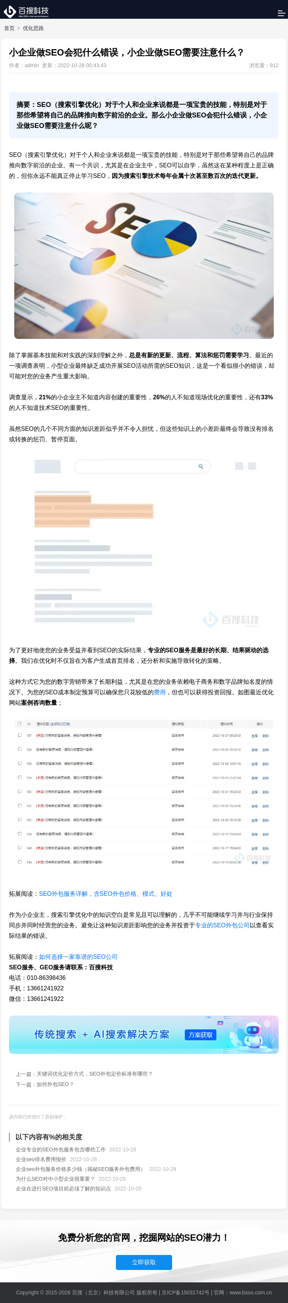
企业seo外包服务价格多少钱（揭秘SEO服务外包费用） (81, 1169)
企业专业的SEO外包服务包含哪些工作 (61, 1150)
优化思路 (33, 28)
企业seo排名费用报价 (41, 1159)
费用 (160, 692)
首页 (9, 28)
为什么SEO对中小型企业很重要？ (55, 1179)
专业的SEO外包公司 (222, 925)
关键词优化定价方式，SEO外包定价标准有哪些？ (95, 1074)
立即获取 (144, 1262)
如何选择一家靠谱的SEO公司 (78, 957)
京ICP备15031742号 (186, 1292)
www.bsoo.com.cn (251, 1292)
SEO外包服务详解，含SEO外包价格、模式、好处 (105, 894)
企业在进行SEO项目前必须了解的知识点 (63, 1189)
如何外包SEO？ (55, 1084)
